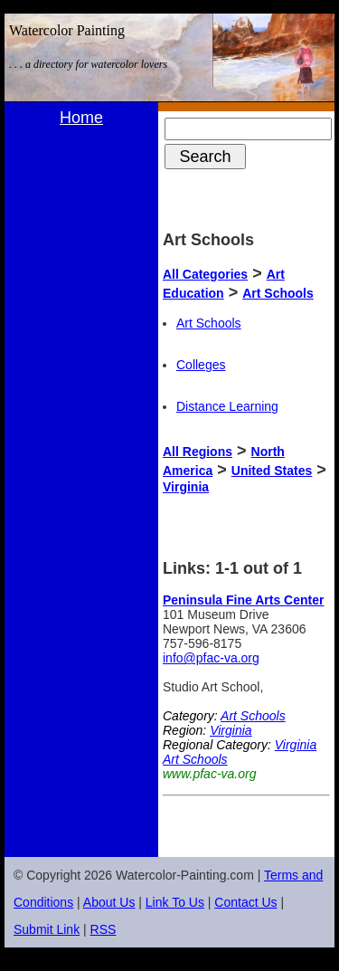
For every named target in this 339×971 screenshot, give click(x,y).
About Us (109, 902)
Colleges (200, 364)
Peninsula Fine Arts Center (243, 600)
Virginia (186, 487)
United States (271, 470)
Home (81, 118)
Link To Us (175, 902)
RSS (103, 929)
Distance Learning (227, 406)
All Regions (197, 451)
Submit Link (47, 929)
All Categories (205, 274)
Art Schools (278, 293)
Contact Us (245, 902)
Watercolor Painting (67, 30)
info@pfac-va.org (211, 658)
